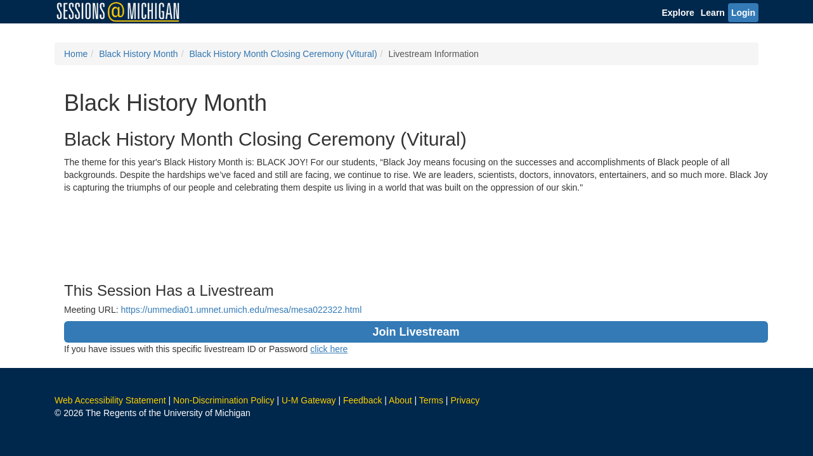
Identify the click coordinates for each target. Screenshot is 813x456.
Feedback (362, 400)
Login (743, 13)
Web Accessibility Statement (110, 400)
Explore (677, 13)
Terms (431, 400)
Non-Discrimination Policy (224, 400)
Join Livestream (415, 332)
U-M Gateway (309, 400)
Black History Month (138, 54)
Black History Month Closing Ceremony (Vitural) (283, 54)
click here (329, 349)
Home (76, 54)
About (400, 400)
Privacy (464, 400)
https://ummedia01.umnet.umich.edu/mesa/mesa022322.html (240, 310)
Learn (713, 13)
